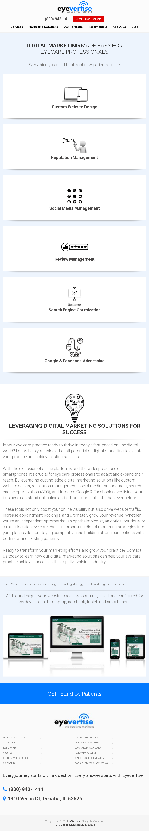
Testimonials (97, 27)
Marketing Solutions (43, 27)
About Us (119, 27)
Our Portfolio (73, 27)
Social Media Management (88, 748)
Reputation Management (87, 743)
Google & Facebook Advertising (91, 763)
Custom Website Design (86, 738)
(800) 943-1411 (58, 19)
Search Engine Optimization (89, 758)
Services (17, 27)
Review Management (85, 753)
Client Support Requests (88, 19)
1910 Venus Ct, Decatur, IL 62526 (74, 824)
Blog (134, 27)
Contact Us (9, 763)
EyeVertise (73, 821)
